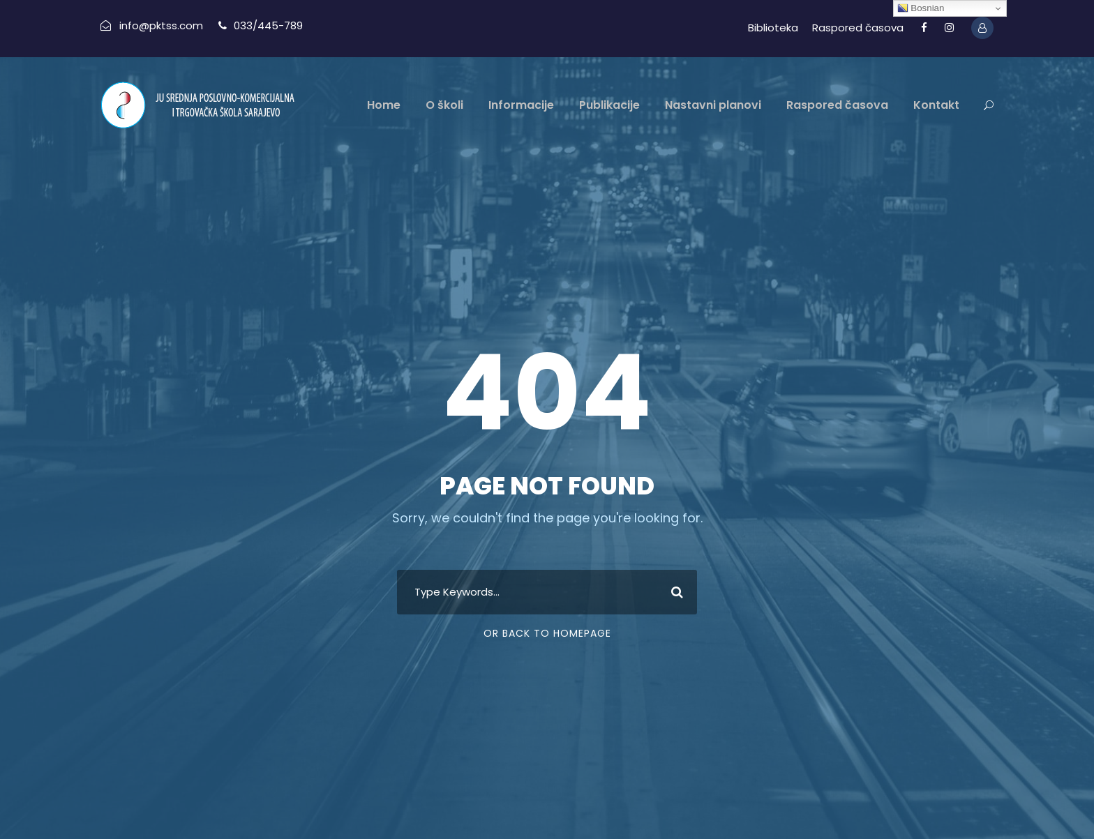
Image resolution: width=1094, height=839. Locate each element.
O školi (444, 105)
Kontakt (936, 105)
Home (383, 105)
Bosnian (921, 8)
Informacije (521, 105)
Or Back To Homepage (547, 633)
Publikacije (609, 105)
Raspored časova (858, 27)
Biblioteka (773, 27)
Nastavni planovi (713, 105)
